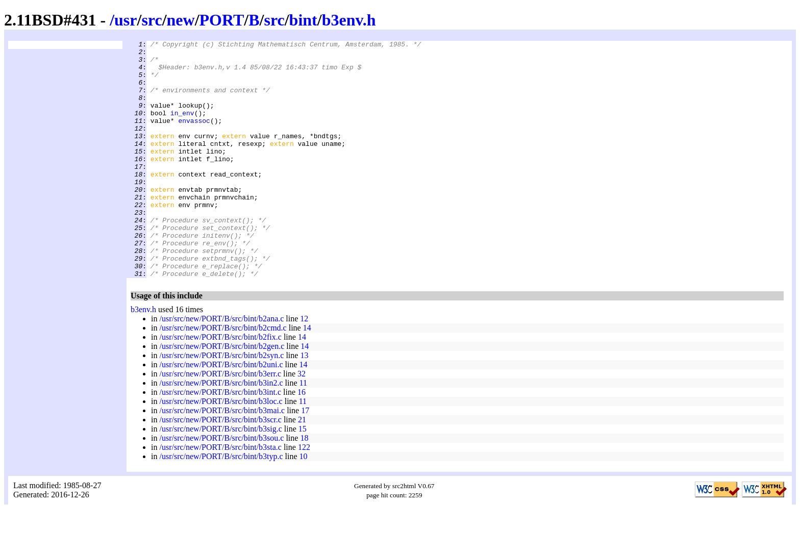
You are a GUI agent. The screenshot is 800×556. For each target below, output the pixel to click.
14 (307, 375)
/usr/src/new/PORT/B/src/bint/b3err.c (220, 421)
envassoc (194, 137)
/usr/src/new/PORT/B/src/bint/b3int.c (220, 439)
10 (303, 503)
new (181, 20)
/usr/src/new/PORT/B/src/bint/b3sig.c (220, 476)
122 (304, 494)
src (151, 20)
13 (304, 402)
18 (304, 485)
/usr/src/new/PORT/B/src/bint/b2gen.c (221, 393)
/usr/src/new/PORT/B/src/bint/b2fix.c (220, 384)
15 (302, 476)
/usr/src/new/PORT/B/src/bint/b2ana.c (221, 366)
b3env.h (349, 20)
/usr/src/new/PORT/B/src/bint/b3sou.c (221, 485)
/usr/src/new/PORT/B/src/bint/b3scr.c (220, 467)
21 (302, 467)
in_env (182, 128)
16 (301, 439)
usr (125, 20)
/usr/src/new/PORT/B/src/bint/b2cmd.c (222, 375)
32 (301, 421)
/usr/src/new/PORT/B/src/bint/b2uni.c (221, 412)
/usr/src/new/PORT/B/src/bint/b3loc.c (220, 448)
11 (303, 430)
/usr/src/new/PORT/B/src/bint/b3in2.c (221, 430)
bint (303, 20)
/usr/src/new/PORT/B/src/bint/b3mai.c (222, 457)
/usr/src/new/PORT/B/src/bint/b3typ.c (221, 503)
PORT (221, 20)
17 (305, 457)
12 (304, 366)
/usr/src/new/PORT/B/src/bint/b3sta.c (220, 494)
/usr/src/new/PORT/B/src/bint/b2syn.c (221, 402)
